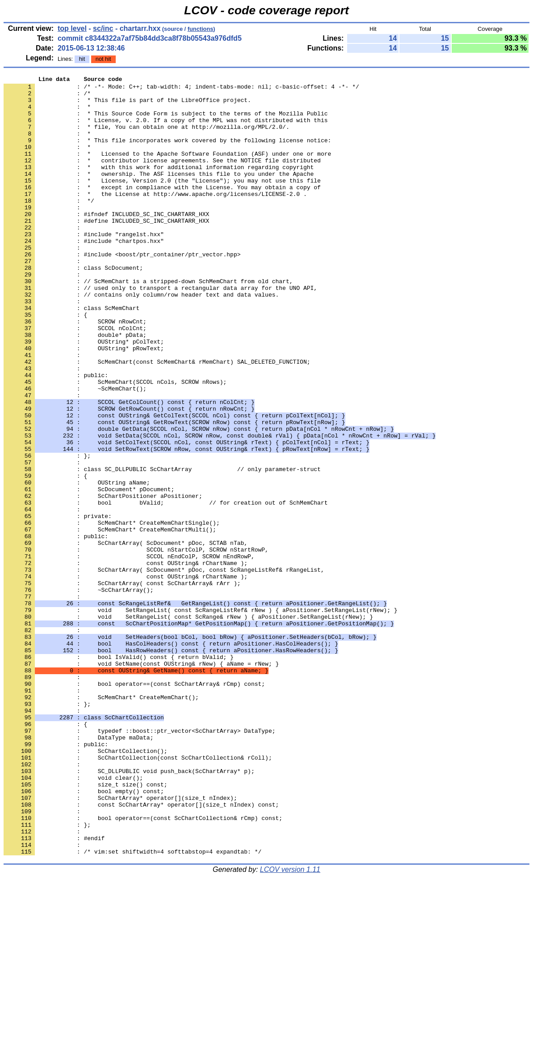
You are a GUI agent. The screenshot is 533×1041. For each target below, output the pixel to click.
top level (72, 28)
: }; (47, 830)
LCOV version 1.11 (290, 1025)
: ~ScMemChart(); (75, 451)
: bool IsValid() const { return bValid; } (119, 773)
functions (201, 28)
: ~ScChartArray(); (78, 693)
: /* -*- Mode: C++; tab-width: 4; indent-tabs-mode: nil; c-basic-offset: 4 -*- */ (181, 89)
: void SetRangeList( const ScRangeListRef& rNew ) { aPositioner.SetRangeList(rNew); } (200, 717)
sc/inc (103, 28)
